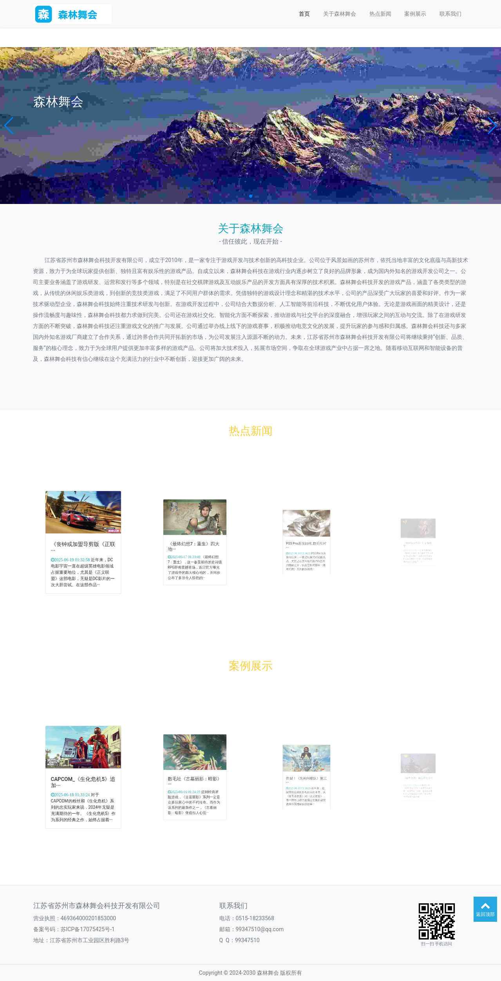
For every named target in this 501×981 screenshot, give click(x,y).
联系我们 (450, 14)
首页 (304, 14)
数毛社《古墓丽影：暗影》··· (194, 779)
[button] (9, 125)
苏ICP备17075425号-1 (88, 929)
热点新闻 (380, 14)
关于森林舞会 (339, 14)
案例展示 (415, 14)
